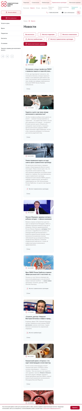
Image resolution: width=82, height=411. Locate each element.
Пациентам (4, 33)
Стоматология (35, 2)
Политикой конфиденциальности (51, 408)
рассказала (68, 187)
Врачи (3, 28)
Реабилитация (45, 2)
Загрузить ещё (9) (52, 309)
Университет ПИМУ (76, 7)
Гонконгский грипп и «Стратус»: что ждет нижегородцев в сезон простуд (36, 228)
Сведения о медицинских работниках (64, 344)
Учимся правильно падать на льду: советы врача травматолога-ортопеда (37, 120)
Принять (75, 407)
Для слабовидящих (31, 388)
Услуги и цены (5, 23)
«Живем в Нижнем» (31, 241)
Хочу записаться (11, 18)
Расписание (26, 8)
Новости (32, 8)
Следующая (78, 316)
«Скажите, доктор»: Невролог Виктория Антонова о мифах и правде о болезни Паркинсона (65, 180)
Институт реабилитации (33, 39)
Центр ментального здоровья (35, 44)
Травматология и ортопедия (59, 2)
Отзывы (38, 8)
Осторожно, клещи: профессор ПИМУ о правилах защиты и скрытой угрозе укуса (36, 70)
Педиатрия (26, 2)
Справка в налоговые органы (63, 7)
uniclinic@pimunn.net (31, 368)
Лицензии (26, 391)
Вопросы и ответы (51, 7)
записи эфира (32, 189)
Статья (28, 88)
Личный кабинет (11, 12)
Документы (44, 8)
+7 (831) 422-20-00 (30, 364)
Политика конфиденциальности (33, 394)
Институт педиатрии (47, 34)
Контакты (4, 38)
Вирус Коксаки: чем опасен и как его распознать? (37, 284)
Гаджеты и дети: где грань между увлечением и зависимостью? (66, 70)
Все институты (29, 34)
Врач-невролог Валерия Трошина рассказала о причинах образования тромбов (66, 228)
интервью (74, 133)
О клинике (4, 43)
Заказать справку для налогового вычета (11, 49)
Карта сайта (52, 394)
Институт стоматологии (68, 34)
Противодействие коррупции (57, 391)
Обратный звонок (75, 364)
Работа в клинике (47, 338)
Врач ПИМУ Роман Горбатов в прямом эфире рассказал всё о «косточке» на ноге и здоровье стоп (36, 180)
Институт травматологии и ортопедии (60, 39)
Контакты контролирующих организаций (65, 349)
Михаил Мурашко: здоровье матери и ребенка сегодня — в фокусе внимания (65, 120)
